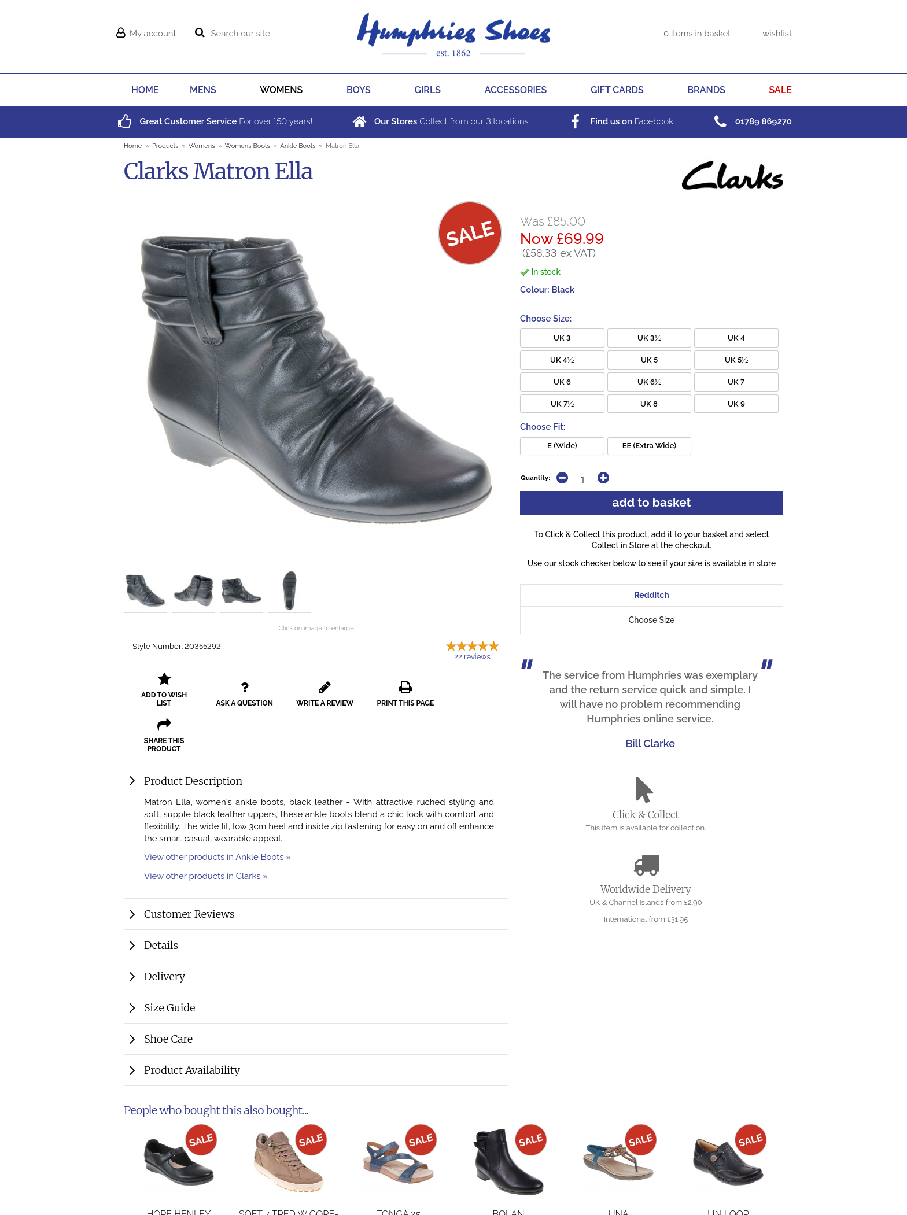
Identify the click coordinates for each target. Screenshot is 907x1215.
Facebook (619, 121)
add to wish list (162, 690)
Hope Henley (179, 1168)
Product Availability (192, 1024)
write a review (316, 690)
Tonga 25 (399, 1168)
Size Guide (169, 962)
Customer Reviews (189, 868)
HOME (144, 89)
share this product (470, 690)
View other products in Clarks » (206, 830)
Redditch (651, 595)
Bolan (508, 1168)
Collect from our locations (439, 121)
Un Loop (728, 1168)
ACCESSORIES (516, 89)
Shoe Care (168, 993)
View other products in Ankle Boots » (217, 811)
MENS (203, 89)
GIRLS (428, 89)
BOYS (358, 89)
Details (161, 899)
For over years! (213, 121)
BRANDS (706, 89)
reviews (472, 656)
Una (618, 1168)
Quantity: (535, 478)
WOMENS (281, 89)
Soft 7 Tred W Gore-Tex (288, 1174)
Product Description (193, 735)
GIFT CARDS (617, 89)
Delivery (164, 930)
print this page (393, 690)
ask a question (239, 690)
